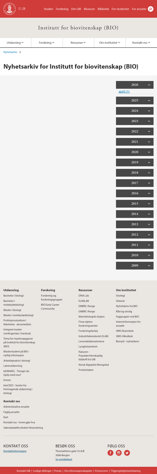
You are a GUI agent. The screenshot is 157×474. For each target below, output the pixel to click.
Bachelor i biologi (13, 295)
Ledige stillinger (42, 470)
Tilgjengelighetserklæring (125, 470)
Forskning (62, 9)
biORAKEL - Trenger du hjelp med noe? (16, 372)
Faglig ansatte (11, 412)
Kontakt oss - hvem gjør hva (19, 422)
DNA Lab (84, 295)
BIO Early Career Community (50, 306)
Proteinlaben (86, 369)
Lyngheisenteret (88, 346)
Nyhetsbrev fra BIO (127, 306)
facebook (112, 453)
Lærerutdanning (12, 365)
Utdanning (14, 43)
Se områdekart (63, 459)
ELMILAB (84, 301)
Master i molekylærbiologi (18, 315)
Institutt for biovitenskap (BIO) (78, 27)
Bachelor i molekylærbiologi (13, 302)
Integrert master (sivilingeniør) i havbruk (17, 331)
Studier (48, 9)
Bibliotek (103, 9)
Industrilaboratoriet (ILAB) (94, 336)
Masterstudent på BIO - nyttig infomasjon (16, 353)
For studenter (120, 9)
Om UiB (76, 9)
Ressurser (77, 43)
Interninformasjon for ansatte (128, 323)
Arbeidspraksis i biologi (16, 360)
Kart (5, 417)
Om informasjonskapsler (78, 470)
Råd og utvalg (124, 311)
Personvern (101, 470)
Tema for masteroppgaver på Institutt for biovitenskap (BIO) (19, 342)
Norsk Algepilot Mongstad (94, 364)
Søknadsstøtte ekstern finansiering (23, 427)
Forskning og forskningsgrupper (51, 297)
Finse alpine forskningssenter (88, 323)
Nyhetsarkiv (10, 52)
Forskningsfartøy (88, 330)
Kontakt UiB (23, 470)
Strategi (120, 295)
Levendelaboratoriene (91, 341)
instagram (120, 453)
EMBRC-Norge (87, 306)
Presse (58, 470)
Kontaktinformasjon (15, 451)
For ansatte (139, 9)
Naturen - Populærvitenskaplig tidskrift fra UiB (91, 355)
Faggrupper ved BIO (127, 316)
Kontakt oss (139, 43)
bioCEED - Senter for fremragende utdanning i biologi (17, 389)
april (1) (124, 91)
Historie (120, 301)
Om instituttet (108, 43)
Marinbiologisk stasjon (92, 316)
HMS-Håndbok (124, 336)
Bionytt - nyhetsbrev (127, 341)
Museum (89, 9)
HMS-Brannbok (125, 330)
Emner (7, 380)
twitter (128, 453)
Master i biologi (12, 310)
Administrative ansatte (16, 406)
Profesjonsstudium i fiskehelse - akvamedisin (17, 322)
